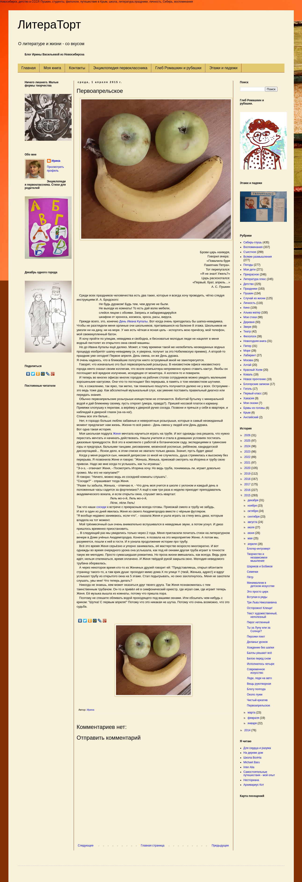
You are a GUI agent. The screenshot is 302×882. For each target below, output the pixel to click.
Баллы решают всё (259, 653)
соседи (101, 507)
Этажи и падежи (223, 68)
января (252, 723)
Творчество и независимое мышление (257, 557)
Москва (248, 360)
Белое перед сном (259, 658)
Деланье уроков (257, 642)
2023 (247, 451)
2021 (247, 462)
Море (247, 350)
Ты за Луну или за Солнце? (258, 629)
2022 (247, 457)
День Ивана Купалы (133, 321)
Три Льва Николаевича (262, 602)
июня (251, 533)
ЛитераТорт (49, 24)
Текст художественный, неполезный (262, 615)
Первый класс (253, 393)
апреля (252, 544)
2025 (247, 440)
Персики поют (256, 636)
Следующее (86, 845)
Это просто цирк (257, 591)
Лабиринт (250, 355)
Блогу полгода (256, 689)
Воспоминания (253, 247)
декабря (253, 500)
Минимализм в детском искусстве (260, 584)
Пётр (250, 577)
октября (252, 511)
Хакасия (249, 398)
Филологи (250, 336)
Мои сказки (251, 403)
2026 (247, 435)
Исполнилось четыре (260, 664)
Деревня (249, 322)
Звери (247, 326)
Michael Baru (252, 762)
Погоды (248, 264)
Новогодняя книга (255, 341)
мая (250, 538)
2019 (247, 473)
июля (251, 527)
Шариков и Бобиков (259, 566)
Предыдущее (220, 845)
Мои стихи (250, 317)
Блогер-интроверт (258, 548)
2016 (247, 490)
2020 (247, 468)
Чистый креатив (257, 700)
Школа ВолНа (253, 757)
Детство (249, 284)
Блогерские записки (256, 384)
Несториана (251, 780)
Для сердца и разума (257, 748)
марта (251, 712)
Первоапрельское (258, 705)
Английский (251, 417)
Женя (117, 433)
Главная (29, 68)
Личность (250, 303)
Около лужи (254, 694)
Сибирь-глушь (253, 242)
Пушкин (249, 293)
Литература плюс (255, 279)
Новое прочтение (255, 379)
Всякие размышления (258, 256)
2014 (247, 730)
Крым (247, 412)
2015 (247, 495)
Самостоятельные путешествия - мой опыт (259, 773)
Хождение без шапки (260, 647)
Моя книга (52, 68)
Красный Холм (253, 369)
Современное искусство (256, 671)
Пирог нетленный (258, 622)
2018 (247, 479)
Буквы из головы (254, 408)
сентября (253, 516)
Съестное (250, 252)
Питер (247, 346)
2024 (247, 446)
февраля (253, 718)
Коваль (248, 374)
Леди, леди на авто (259, 678)
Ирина (56, 160)
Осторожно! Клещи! (259, 608)
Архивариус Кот (254, 784)
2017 (247, 484)
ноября (252, 505)
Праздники (250, 288)
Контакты (77, 68)
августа (252, 522)
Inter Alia (249, 767)
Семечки (252, 571)
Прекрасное (251, 274)
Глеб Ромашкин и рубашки (178, 68)
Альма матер (252, 312)
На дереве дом (253, 752)
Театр (247, 331)
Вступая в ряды (257, 597)
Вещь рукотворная (259, 683)
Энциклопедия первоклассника (120, 68)
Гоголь (248, 388)
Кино (247, 307)
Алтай (247, 365)
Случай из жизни (255, 298)
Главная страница (152, 845)
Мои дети (250, 269)
